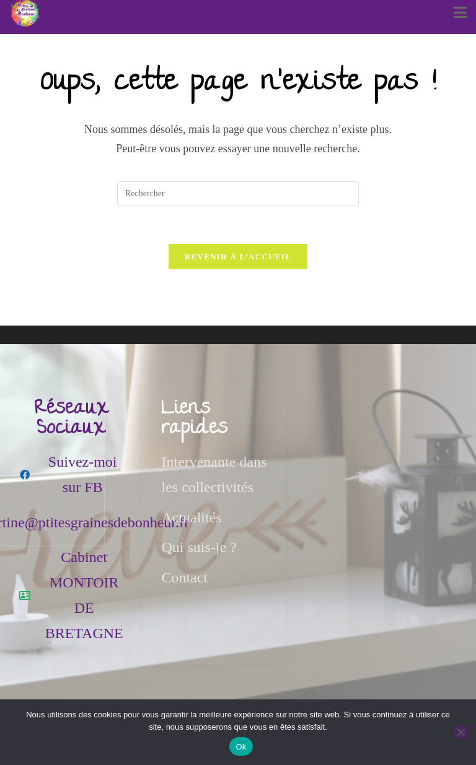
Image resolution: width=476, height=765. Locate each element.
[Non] (460, 732)
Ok (241, 746)
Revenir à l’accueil (238, 256)
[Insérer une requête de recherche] (238, 193)
